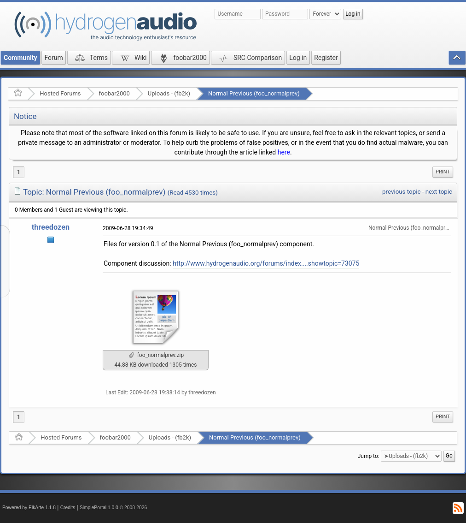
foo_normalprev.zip (156, 355)
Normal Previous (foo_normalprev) (254, 93)
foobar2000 (114, 93)
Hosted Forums (60, 93)
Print (443, 172)
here (284, 152)
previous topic (401, 191)
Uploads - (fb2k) (169, 93)
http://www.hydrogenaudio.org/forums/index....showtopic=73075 (266, 263)
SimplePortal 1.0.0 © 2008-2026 (113, 507)
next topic (438, 191)
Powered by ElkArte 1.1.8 (29, 507)
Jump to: (368, 456)
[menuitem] (442, 172)
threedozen (51, 227)
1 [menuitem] (18, 172)
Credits (68, 507)
